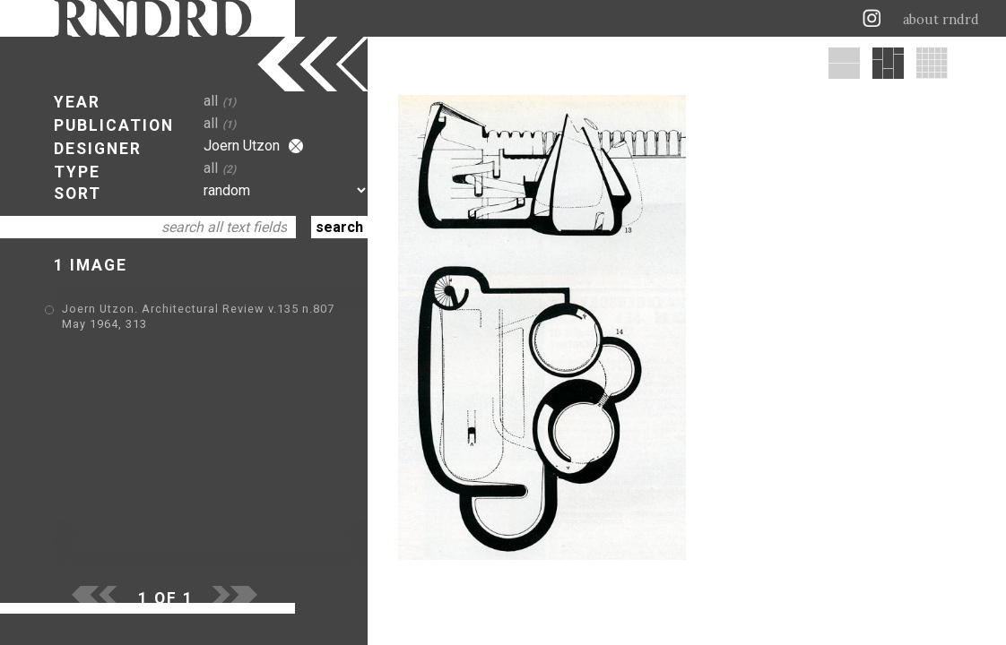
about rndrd (941, 20)
